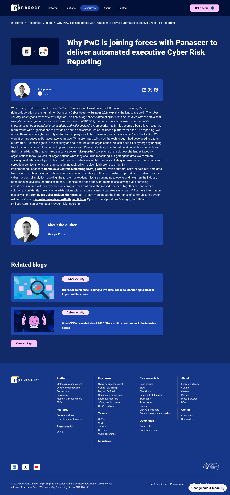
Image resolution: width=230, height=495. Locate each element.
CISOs (101, 418)
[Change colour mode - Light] (207, 488)
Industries (104, 440)
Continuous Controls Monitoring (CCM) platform (131, 168)
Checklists (145, 391)
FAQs (59, 402)
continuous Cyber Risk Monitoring (108, 194)
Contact (123, 8)
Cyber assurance (107, 433)
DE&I (183, 402)
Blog (49, 23)
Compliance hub (148, 429)
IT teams (102, 429)
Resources (90, 8)
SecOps (102, 426)
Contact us (187, 415)
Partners (185, 394)
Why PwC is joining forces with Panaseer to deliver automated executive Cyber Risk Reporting (116, 23)
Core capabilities (65, 415)
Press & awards (189, 398)
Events (143, 405)
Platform (52, 8)
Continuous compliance (110, 394)
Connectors (63, 391)
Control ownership (107, 387)
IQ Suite (61, 431)
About (107, 8)
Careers (185, 391)
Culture (185, 387)
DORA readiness (106, 405)
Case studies (146, 383)
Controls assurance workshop (155, 413)
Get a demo (201, 8)
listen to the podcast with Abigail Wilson (116, 198)
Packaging (62, 394)
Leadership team (190, 383)
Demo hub (145, 426)
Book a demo (188, 418)
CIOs (100, 422)
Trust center (146, 398)
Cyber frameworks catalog (70, 418)
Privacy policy (177, 483)
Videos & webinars (149, 409)
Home (17, 23)
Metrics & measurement (69, 383)
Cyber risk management (110, 383)
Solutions (70, 8)
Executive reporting (108, 398)
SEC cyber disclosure (109, 402)
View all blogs (80, 343)
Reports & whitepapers (151, 394)
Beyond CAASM (106, 391)
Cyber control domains (68, 387)
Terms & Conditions (156, 483)
